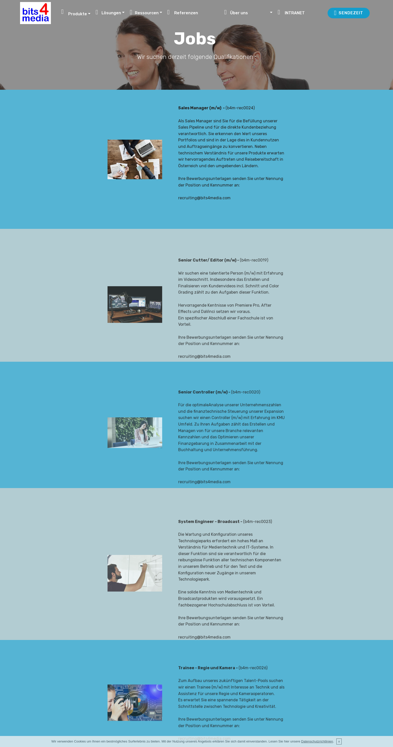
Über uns (246, 12)
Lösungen (108, 12)
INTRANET (300, 12)
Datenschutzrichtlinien (317, 741)
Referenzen (193, 12)
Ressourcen (144, 12)
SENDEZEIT (348, 13)
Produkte (74, 12)
